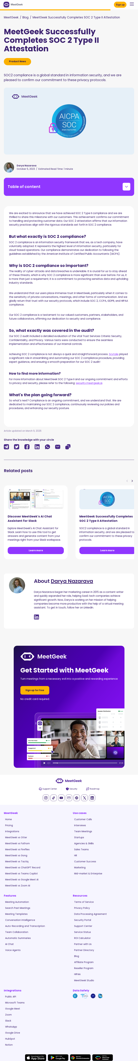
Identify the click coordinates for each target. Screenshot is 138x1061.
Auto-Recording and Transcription (25, 926)
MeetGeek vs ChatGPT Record (22, 867)
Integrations (12, 831)
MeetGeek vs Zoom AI (17, 885)
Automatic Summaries (18, 938)
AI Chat (9, 944)
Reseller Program (83, 968)
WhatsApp (11, 1026)
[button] (131, 4)
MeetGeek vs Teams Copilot (21, 873)
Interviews (80, 825)
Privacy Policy (82, 908)
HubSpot (10, 1038)
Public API (10, 996)
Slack (8, 1020)
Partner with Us (83, 944)
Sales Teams (81, 849)
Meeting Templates (16, 914)
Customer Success (85, 861)
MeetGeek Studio (84, 980)
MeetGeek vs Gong (16, 855)
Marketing (80, 867)
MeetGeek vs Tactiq (16, 861)
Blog (25, 17)
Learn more (36, 550)
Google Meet (12, 1008)
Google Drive (12, 1032)
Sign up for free (34, 690)
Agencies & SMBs (84, 843)
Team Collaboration (16, 932)
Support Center (83, 926)
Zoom (8, 1014)
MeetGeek (11, 17)
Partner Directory (84, 950)
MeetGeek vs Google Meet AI (21, 879)
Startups (79, 837)
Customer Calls (83, 819)
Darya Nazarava (72, 581)
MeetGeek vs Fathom (17, 843)
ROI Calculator (82, 938)
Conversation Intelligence (20, 920)
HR (75, 855)
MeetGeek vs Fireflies (17, 849)
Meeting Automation (17, 902)
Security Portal (82, 920)
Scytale (113, 354)
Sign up (120, 4)
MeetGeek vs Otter (16, 837)
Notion (9, 1044)
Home (8, 819)
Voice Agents (13, 950)
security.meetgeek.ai (89, 383)
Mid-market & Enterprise (88, 873)
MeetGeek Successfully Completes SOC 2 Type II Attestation (76, 17)
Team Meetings (83, 831)
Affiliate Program (84, 962)
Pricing (9, 825)
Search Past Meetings (17, 908)
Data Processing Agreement (90, 914)
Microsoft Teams (15, 1002)
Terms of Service (84, 902)
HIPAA (77, 974)
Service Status (82, 932)
